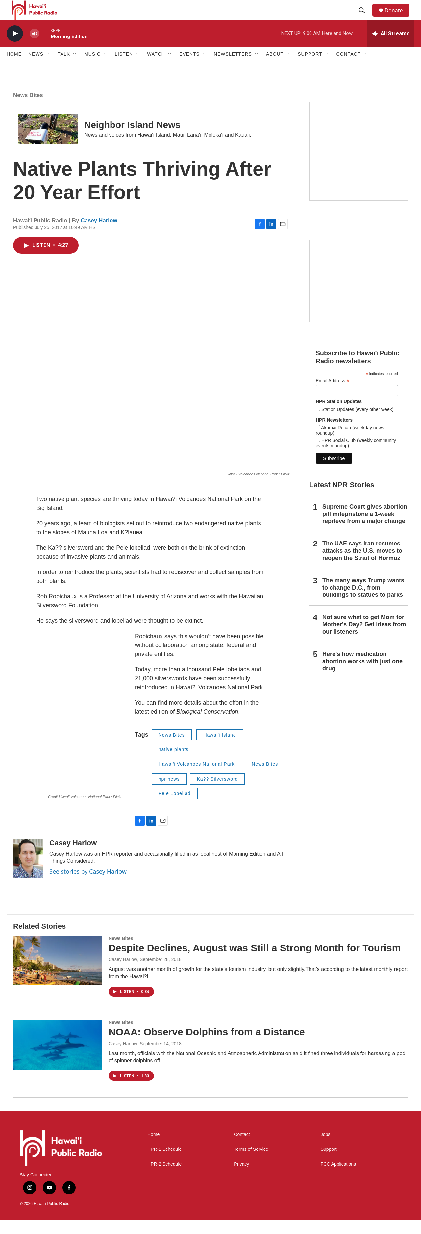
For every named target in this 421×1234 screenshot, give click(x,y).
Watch (156, 68)
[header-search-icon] (365, 17)
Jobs (326, 1148)
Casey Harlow (99, 235)
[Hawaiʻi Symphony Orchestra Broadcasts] (359, 165)
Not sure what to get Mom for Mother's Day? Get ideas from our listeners (364, 638)
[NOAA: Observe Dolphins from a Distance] (57, 1059)
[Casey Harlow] (28, 872)
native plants (174, 763)
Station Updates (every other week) (356, 423)
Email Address (332, 395)
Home (14, 68)
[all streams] (390, 48)
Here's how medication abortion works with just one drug (362, 675)
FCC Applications (338, 1178)
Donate (397, 17)
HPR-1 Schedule (164, 1163)
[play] (15, 48)
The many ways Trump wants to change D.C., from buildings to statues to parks (363, 601)
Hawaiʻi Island (219, 749)
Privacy (241, 1178)
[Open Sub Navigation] (48, 68)
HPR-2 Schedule (164, 1178)
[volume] (34, 47)
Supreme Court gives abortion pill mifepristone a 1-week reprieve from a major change (364, 528)
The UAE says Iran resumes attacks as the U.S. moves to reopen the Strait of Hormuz (362, 564)
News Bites (28, 109)
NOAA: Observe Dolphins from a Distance (207, 1046)
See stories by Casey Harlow (88, 885)
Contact (242, 1148)
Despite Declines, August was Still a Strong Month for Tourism (255, 962)
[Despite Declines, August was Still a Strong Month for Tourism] (57, 975)
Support (329, 1163)
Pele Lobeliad (175, 807)
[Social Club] (359, 295)
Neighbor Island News (132, 139)
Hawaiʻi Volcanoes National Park (197, 778)
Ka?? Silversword (217, 793)
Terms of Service (251, 1163)
